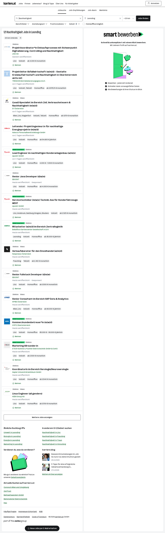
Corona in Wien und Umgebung (16, 487)
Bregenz (37, 213)
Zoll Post (7, 491)
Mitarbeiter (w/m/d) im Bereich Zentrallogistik (37, 226)
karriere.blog (48, 450)
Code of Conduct (39, 517)
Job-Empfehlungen (77, 10)
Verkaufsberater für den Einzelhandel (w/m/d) (37, 251)
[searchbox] (48, 18)
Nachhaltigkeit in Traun (52, 440)
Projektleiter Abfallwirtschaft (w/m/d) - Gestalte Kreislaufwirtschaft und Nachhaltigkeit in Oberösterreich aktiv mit (44, 74)
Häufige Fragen (10, 511)
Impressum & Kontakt (27, 511)
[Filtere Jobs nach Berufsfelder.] (24, 24)
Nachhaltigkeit (15, 32)
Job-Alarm (92, 10)
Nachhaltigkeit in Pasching (53, 436)
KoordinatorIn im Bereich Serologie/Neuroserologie (40, 369)
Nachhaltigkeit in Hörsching (54, 444)
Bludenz (45, 213)
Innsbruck (21, 213)
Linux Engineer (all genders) (27, 393)
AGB (41, 511)
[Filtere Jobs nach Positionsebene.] (59, 24)
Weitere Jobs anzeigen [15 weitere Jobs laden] (42, 417)
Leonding (36, 32)
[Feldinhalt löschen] (80, 18)
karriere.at (29, 483)
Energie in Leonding (12, 440)
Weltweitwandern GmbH (14, 495)
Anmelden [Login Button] (153, 3)
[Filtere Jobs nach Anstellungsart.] (41, 24)
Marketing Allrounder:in (25, 345)
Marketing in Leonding (13, 444)
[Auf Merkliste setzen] (16, 65)
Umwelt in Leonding (12, 432)
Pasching (17, 261)
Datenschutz (9, 517)
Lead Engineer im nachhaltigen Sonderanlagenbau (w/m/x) (44, 153)
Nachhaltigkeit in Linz (51, 432)
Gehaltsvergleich (18, 477)
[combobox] (48, 18)
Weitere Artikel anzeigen (52, 474)
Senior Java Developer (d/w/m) (28, 176)
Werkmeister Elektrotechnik (15, 499)
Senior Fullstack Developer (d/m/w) (31, 274)
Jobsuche (62, 10)
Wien (15, 116)
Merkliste (103, 10)
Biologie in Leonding (12, 436)
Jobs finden (143, 18)
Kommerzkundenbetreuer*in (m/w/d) (32, 322)
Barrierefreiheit (23, 517)
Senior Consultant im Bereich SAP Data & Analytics (40, 298)
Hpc (5, 503)
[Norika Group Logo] (15, 521)
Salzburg (30, 213)
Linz (14, 61)
